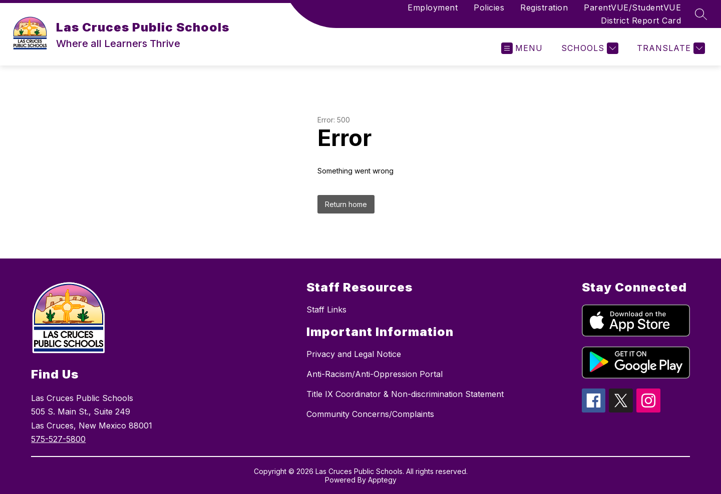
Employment (433, 7)
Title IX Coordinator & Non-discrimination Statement (405, 394)
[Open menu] (522, 48)
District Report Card (641, 21)
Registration (544, 7)
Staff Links (326, 309)
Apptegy (382, 480)
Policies (489, 7)
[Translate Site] (669, 48)
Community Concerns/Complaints (370, 414)
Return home (346, 204)
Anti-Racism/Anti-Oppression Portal (374, 374)
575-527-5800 (58, 439)
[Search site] (701, 14)
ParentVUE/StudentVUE (632, 7)
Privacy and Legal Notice (353, 354)
